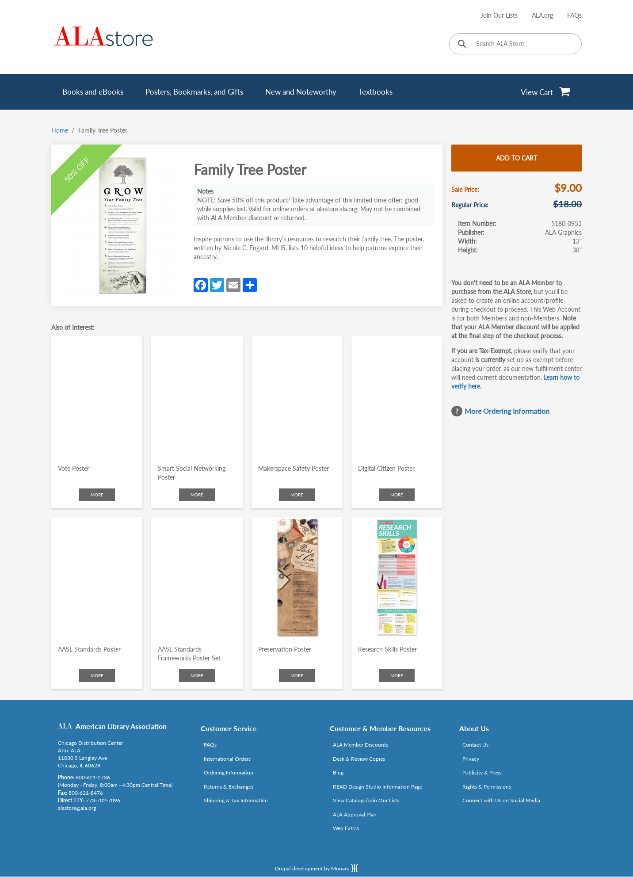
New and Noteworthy (300, 91)
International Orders (227, 758)
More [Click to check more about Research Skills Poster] (396, 675)
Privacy (470, 758)
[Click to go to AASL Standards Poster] (96, 577)
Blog (338, 772)
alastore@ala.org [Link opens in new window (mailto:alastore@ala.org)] (77, 808)
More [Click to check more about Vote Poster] (97, 494)
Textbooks (375, 91)
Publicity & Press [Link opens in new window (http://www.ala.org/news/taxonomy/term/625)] (481, 772)
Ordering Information (228, 772)
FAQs (574, 15)
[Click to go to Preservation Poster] (297, 577)
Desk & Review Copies (359, 758)
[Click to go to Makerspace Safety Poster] (297, 397)
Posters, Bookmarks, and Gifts (194, 91)
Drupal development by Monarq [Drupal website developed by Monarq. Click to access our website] (316, 868)
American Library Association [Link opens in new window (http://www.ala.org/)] (121, 726)
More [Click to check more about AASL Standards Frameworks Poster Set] (197, 675)
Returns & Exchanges (228, 786)
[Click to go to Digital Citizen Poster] (396, 397)
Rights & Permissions (486, 786)
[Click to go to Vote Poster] (96, 397)
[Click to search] (462, 44)
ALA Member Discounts (360, 744)
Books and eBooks (92, 91)
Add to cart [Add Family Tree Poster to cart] (516, 158)
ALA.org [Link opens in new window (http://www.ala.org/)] (542, 15)
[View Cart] (546, 92)
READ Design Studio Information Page (377, 786)
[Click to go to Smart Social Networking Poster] (196, 397)
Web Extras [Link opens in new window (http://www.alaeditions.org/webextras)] (346, 828)
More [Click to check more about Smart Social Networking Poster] (197, 494)
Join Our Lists (499, 15)
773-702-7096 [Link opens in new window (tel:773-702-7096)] (103, 800)
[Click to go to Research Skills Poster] (396, 577)
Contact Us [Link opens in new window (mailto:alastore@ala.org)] (475, 744)
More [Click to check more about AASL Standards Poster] (97, 675)
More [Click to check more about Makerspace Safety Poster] (296, 494)
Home (59, 130)
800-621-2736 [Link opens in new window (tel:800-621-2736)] (93, 777)
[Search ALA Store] (515, 43)
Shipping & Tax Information (236, 800)
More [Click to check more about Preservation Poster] (296, 675)
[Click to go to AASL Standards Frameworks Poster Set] (196, 577)
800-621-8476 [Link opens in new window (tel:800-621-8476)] (86, 792)
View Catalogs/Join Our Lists (366, 800)
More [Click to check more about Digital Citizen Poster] (396, 494)
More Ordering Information (507, 411)
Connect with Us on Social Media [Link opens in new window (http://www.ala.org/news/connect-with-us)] (501, 800)
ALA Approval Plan (355, 814)
